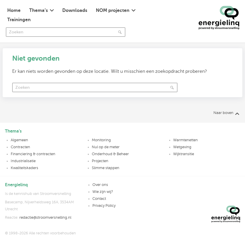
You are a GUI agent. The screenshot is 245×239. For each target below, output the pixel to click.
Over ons (100, 185)
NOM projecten (112, 10)
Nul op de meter (106, 147)
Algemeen (19, 140)
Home (14, 10)
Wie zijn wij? (102, 192)
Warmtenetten (185, 140)
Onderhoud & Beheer (110, 154)
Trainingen (19, 19)
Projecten (100, 161)
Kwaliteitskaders (24, 168)
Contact (99, 199)
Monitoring (101, 140)
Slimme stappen (105, 168)
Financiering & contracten (33, 154)
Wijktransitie (183, 154)
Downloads (74, 10)
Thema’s (38, 10)
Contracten (20, 147)
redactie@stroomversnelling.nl (45, 218)
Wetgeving (182, 147)
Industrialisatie (23, 161)
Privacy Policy (104, 206)
